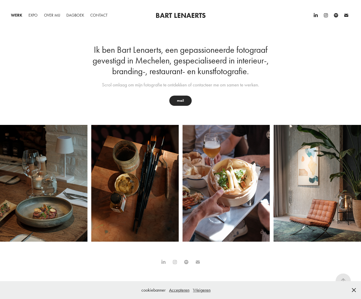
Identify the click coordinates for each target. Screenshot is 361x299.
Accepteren (179, 290)
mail (180, 100)
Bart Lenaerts (181, 15)
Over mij (52, 15)
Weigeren (201, 290)
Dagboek (75, 15)
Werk (16, 15)
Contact (99, 15)
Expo (33, 15)
